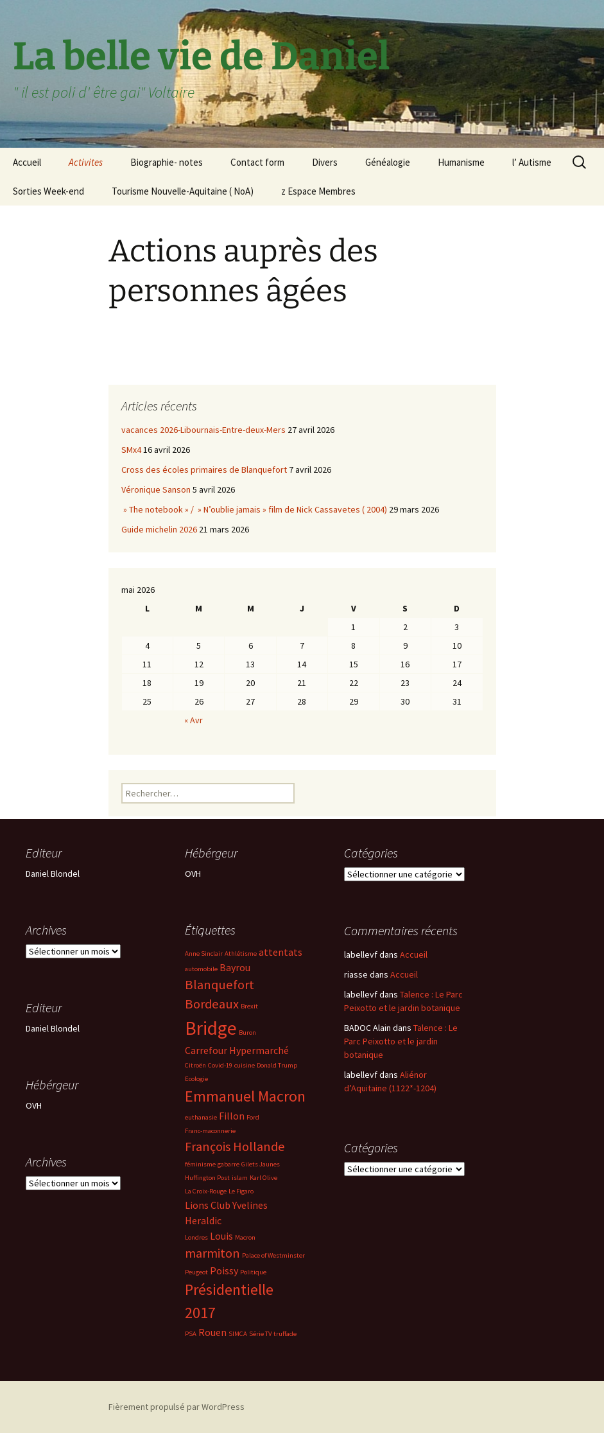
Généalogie (387, 162)
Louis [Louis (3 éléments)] (221, 1235)
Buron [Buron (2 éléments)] (247, 1032)
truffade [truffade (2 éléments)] (285, 1334)
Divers (325, 162)
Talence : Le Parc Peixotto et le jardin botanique (401, 1041)
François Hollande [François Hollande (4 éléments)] (235, 1146)
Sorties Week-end (48, 191)
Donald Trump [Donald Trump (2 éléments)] (277, 1065)
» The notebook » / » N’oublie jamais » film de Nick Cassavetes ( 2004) (254, 509)
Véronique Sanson (156, 489)
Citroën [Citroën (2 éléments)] (195, 1065)
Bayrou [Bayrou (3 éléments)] (235, 967)
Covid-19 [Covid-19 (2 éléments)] (220, 1065)
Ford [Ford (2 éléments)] (252, 1117)
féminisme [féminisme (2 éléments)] (200, 1164)
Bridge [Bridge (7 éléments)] (211, 1028)
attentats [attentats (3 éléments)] (280, 951)
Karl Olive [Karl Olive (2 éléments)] (263, 1178)
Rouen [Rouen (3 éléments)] (212, 1332)
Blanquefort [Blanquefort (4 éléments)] (219, 984)
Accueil (27, 162)
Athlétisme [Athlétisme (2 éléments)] (241, 953)
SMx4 (131, 449)
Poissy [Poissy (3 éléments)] (224, 1270)
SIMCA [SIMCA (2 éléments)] (238, 1334)
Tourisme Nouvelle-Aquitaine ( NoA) (183, 191)
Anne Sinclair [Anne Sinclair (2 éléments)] (204, 953)
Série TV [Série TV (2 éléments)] (260, 1334)
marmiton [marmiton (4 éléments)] (212, 1253)
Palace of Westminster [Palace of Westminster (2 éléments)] (273, 1255)
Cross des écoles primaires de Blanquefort (204, 469)
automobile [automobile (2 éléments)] (201, 969)
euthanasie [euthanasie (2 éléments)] (201, 1117)
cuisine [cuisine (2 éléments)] (244, 1065)
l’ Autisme (531, 162)
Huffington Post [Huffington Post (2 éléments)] (207, 1178)
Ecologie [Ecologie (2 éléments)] (196, 1079)
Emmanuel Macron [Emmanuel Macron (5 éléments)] (245, 1096)
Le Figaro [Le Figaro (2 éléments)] (241, 1191)
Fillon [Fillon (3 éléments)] (232, 1115)
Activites (86, 162)
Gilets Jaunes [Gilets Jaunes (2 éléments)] (260, 1164)
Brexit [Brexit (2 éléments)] (249, 1006)
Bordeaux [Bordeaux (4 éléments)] (212, 1004)
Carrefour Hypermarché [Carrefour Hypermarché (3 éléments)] (237, 1050)
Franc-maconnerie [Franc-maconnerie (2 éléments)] (210, 1131)
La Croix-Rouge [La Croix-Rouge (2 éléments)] (206, 1191)
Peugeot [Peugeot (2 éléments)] (196, 1272)
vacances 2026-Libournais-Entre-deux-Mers (203, 429)
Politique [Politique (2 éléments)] (253, 1272)
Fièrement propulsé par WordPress (176, 1406)
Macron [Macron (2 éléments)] (245, 1237)
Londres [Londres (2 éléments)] (196, 1237)
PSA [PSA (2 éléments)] (190, 1334)
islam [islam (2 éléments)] (240, 1178)
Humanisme (461, 162)
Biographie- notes (166, 162)
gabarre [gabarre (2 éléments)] (228, 1164)
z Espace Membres (318, 191)
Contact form (257, 162)
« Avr (193, 720)
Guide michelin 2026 (159, 529)
